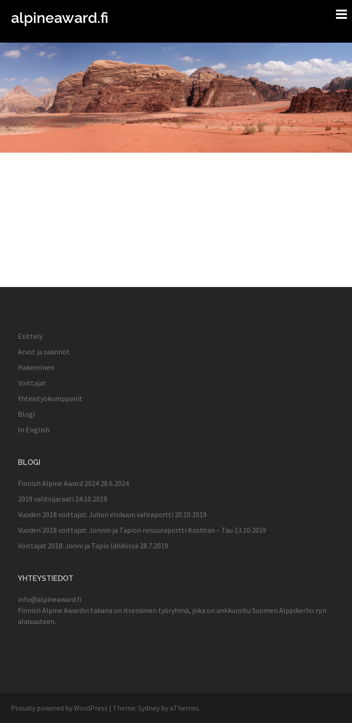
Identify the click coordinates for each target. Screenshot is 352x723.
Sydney (149, 707)
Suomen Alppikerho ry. (287, 610)
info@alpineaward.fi (50, 599)
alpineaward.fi (59, 17)
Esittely (30, 336)
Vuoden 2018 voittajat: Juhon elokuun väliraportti (95, 514)
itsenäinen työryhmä (156, 610)
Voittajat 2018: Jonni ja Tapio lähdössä (78, 545)
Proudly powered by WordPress (59, 707)
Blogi (26, 414)
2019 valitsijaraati (46, 498)
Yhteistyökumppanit (50, 398)
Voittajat (32, 382)
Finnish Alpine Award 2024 (58, 483)
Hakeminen (36, 367)
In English (34, 429)
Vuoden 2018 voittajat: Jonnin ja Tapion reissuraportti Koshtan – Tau (125, 530)
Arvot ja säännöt (44, 351)
